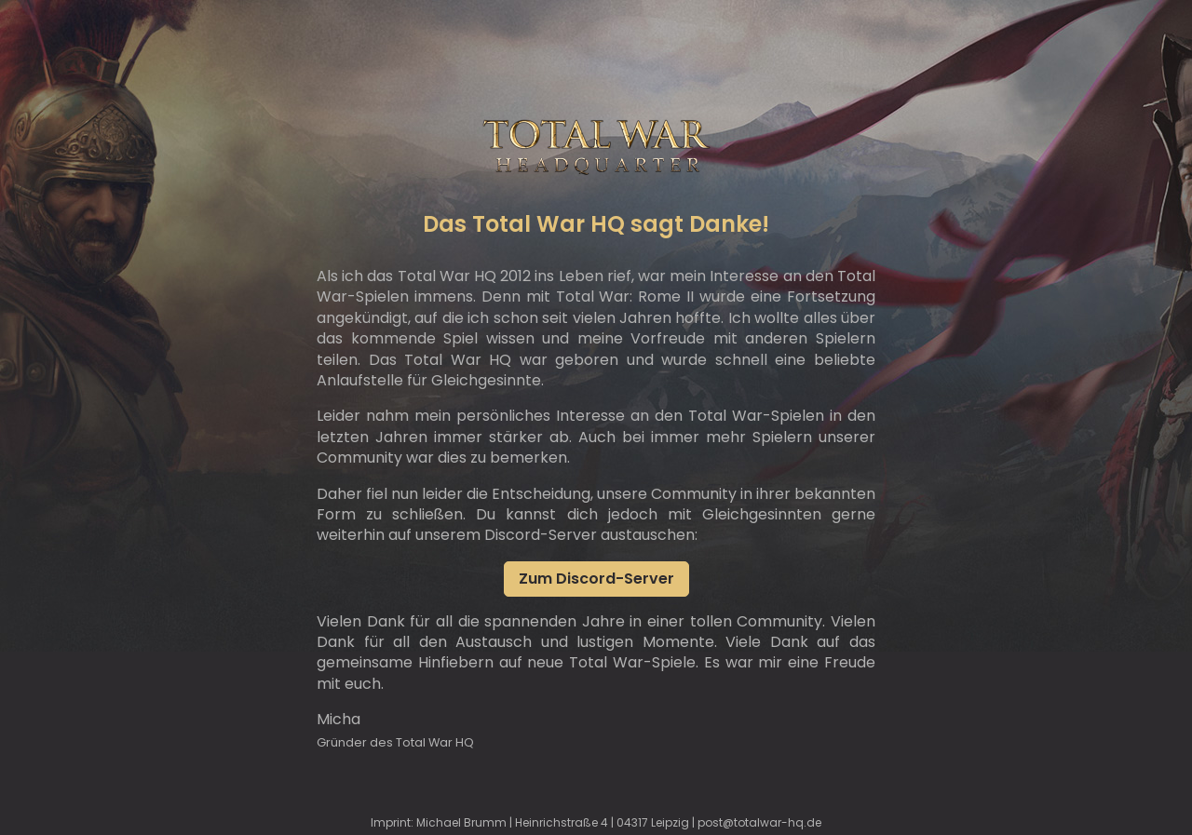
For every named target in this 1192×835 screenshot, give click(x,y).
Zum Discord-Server (596, 578)
